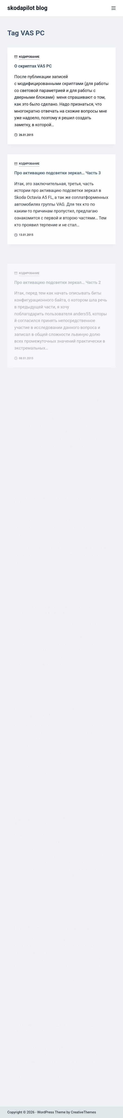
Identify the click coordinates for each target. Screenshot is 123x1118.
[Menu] (113, 8)
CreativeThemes (83, 1112)
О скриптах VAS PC (33, 66)
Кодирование (29, 56)
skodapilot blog (27, 8)
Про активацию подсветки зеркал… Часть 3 (57, 175)
